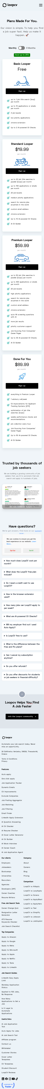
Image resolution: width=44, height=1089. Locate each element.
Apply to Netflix (8, 959)
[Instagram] (10, 1080)
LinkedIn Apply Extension (12, 818)
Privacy (4, 761)
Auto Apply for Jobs (10, 1031)
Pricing (26, 876)
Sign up (22, 91)
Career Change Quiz (10, 908)
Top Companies (8, 932)
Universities (6, 876)
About (26, 863)
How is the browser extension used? (19, 596)
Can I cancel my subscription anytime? (18, 656)
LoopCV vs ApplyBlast (33, 899)
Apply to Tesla (8, 963)
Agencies (5, 884)
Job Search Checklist (11, 926)
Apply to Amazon (9, 937)
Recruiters (6, 880)
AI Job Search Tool (9, 1035)
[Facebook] (6, 1080)
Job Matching (7, 805)
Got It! (31, 551)
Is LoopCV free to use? (17, 636)
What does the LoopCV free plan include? (20, 573)
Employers (6, 863)
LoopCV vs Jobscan (32, 917)
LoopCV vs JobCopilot (33, 921)
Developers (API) (8, 889)
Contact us (6, 1044)
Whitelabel (6, 1048)
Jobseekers (6, 867)
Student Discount (9, 1068)
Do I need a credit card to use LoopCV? (19, 584)
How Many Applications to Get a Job (11, 1001)
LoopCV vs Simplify (32, 912)
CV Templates (7, 1064)
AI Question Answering (11, 822)
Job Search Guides (9, 973)
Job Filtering (7, 809)
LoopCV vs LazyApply (33, 891)
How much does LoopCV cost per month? (20, 562)
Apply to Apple (8, 954)
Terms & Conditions (9, 759)
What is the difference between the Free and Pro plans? (22, 645)
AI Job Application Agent (12, 852)
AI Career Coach (8, 848)
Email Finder (7, 813)
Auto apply (6, 774)
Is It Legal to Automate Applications (7, 1011)
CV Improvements (9, 792)
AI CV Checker (8, 826)
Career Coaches (8, 893)
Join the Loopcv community (22, 716)
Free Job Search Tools (11, 903)
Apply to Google (8, 941)
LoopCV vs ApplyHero (33, 904)
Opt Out (12, 551)
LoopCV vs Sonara (31, 895)
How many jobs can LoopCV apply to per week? (22, 607)
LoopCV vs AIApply (32, 886)
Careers (27, 867)
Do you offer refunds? (16, 666)
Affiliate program (9, 1040)
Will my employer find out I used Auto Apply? (20, 626)
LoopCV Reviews (8, 1072)
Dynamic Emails (8, 787)
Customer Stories (9, 1053)
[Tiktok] (16, 1080)
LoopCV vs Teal (30, 908)
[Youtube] (13, 1080)
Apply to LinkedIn (9, 967)
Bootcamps (6, 871)
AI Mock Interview (9, 844)
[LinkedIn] (3, 1080)
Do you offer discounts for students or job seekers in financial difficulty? (22, 676)
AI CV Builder (7, 839)
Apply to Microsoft (10, 950)
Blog (25, 871)
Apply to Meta (8, 946)
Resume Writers (8, 897)
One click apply (8, 779)
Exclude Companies (10, 796)
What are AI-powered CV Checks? (21, 616)
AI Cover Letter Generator (12, 835)
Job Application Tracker (12, 783)
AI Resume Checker (10, 831)
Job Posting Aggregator (12, 800)
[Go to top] (22, 694)
